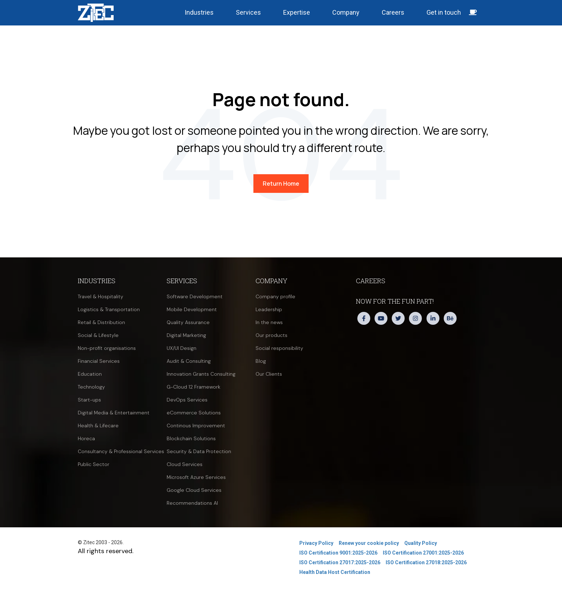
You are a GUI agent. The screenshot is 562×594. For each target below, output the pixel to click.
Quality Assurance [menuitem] (188, 322)
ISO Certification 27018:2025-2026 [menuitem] (426, 562)
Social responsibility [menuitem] (279, 348)
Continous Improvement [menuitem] (196, 425)
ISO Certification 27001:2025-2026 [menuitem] (423, 553)
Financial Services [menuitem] (99, 361)
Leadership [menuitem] (269, 309)
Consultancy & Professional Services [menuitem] (121, 451)
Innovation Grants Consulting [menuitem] (201, 374)
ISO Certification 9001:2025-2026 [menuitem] (338, 553)
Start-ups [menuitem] (89, 399)
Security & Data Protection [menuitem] (199, 451)
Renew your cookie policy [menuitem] (369, 543)
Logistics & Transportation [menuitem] (109, 309)
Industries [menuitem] (96, 280)
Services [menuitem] (182, 280)
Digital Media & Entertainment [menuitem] (113, 412)
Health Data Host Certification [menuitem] (334, 572)
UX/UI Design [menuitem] (181, 348)
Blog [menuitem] (261, 361)
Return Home (281, 183)
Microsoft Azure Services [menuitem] (196, 477)
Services (248, 12)
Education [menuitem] (90, 374)
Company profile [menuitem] (275, 296)
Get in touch (452, 12)
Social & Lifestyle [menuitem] (98, 335)
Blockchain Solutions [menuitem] (191, 438)
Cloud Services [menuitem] (185, 464)
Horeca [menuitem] (86, 438)
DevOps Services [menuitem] (187, 399)
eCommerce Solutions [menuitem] (194, 412)
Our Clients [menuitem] (269, 374)
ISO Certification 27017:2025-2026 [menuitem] (339, 562)
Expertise (296, 12)
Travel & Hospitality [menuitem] (100, 296)
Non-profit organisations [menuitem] (107, 348)
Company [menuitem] (271, 280)
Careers (393, 12)
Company (345, 12)
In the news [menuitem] (269, 322)
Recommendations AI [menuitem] (192, 503)
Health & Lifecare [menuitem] (98, 425)
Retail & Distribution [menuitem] (101, 322)
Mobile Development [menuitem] (192, 309)
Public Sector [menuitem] (93, 464)
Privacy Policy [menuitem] (316, 543)
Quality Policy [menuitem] (420, 543)
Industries (199, 12)
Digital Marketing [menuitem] (186, 335)
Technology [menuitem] (91, 387)
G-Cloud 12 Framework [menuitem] (193, 387)
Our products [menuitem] (271, 335)
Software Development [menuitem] (195, 296)
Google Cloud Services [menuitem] (194, 490)
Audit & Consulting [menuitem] (189, 361)
